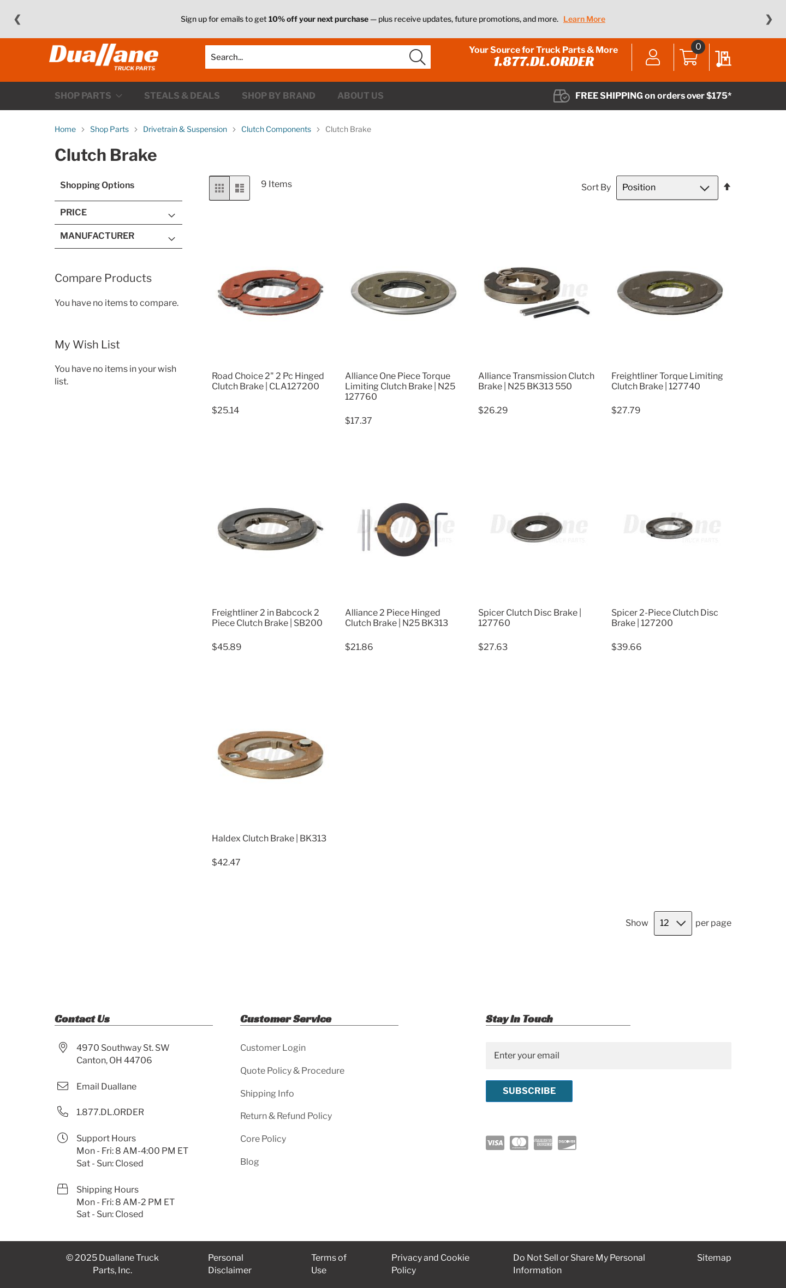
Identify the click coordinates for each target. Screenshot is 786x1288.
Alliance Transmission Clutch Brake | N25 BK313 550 (536, 403)
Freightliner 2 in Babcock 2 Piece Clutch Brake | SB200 (267, 639)
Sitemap (714, 1258)
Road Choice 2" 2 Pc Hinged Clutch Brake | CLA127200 (268, 403)
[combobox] (318, 68)
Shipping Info (267, 1093)
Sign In (647, 69)
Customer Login (273, 1048)
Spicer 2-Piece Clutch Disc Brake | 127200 (664, 639)
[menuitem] (88, 118)
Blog (249, 1162)
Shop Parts (110, 150)
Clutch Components (277, 150)
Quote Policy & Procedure (292, 1071)
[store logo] (109, 68)
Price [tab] (73, 234)
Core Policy (263, 1139)
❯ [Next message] (769, 19)
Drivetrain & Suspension (186, 150)
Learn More (584, 18)
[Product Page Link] (270, 385)
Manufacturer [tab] (97, 257)
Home (66, 150)
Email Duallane (106, 1086)
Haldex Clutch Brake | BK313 (269, 860)
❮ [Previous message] (17, 19)
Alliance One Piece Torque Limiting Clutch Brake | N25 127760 (400, 408)
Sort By (596, 209)
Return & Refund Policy (286, 1116)
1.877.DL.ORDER (538, 72)
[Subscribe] (529, 1091)
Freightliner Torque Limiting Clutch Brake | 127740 (667, 403)
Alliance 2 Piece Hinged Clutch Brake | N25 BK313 (396, 639)
